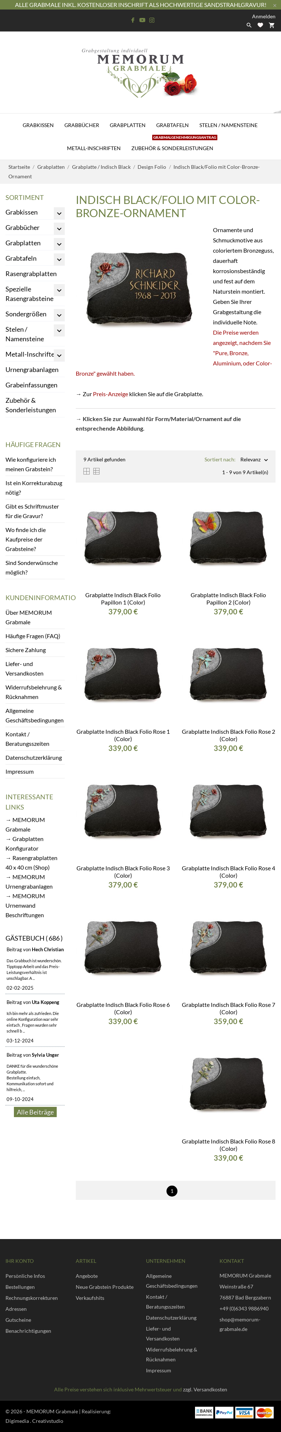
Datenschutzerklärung (33, 757)
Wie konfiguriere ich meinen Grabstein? (30, 464)
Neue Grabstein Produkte (105, 1287)
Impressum (19, 771)
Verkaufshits (90, 1298)
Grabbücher (81, 125)
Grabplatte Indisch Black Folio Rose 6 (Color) (123, 1008)
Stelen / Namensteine (228, 125)
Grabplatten (128, 125)
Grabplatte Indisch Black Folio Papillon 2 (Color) (228, 598)
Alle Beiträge (35, 1112)
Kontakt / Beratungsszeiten (27, 738)
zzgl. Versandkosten (205, 1389)
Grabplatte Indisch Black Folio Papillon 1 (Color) (123, 598)
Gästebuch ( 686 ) (34, 938)
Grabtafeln (172, 125)
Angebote (87, 1276)
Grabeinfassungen (31, 385)
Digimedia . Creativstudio (34, 1421)
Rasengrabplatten (31, 273)
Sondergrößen (25, 314)
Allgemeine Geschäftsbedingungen (34, 715)
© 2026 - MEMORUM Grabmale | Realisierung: (58, 1411)
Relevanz (250, 460)
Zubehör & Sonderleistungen (174, 144)
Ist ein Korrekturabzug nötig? (33, 487)
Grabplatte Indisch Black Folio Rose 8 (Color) (228, 1145)
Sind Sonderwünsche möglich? (31, 567)
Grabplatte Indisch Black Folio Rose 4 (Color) (228, 871)
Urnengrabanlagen (32, 369)
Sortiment (24, 197)
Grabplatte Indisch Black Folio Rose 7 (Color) (228, 1008)
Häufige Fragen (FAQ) (32, 635)
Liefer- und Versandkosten (24, 668)
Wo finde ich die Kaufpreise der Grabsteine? (25, 539)
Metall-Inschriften (94, 148)
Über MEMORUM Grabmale (28, 617)
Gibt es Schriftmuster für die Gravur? (32, 511)
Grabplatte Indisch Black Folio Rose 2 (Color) (228, 735)
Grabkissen (38, 125)
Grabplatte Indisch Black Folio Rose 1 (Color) (123, 735)
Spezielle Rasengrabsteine (29, 293)
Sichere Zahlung (25, 649)
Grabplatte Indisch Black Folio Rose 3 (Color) (123, 871)
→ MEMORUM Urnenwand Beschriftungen (25, 905)
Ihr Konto (19, 1261)
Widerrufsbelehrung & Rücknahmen (33, 692)
